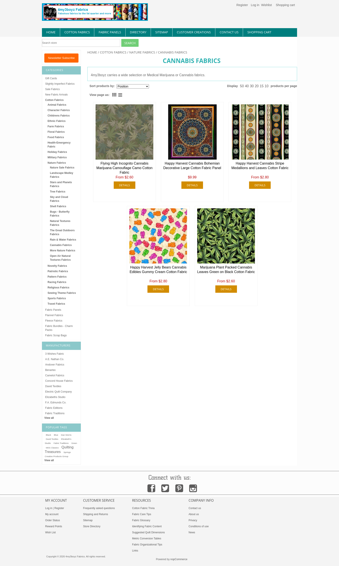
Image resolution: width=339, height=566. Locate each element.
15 (262, 86)
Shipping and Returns (95, 514)
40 (247, 86)
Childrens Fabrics (59, 115)
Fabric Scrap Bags (56, 335)
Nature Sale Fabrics (62, 167)
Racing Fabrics (57, 282)
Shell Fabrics (58, 206)
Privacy (193, 520)
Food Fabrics (56, 137)
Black (48, 435)
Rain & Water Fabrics (63, 239)
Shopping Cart (259, 32)
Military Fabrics (57, 157)
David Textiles (53, 386)
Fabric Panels (53, 309)
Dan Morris (66, 435)
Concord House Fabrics (59, 380)
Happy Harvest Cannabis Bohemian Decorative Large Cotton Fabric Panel (192, 166)
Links (135, 550)
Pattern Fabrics (57, 276)
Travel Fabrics (56, 303)
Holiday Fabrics (57, 152)
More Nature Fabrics (62, 250)
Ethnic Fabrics (57, 121)
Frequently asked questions (99, 508)
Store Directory (91, 526)
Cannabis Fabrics (61, 245)
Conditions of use (199, 526)
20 (257, 86)
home (51, 32)
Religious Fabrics (58, 287)
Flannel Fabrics (54, 315)
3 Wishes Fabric (54, 353)
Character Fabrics (59, 110)
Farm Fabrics (56, 126)
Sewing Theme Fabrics (62, 292)
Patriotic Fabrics (58, 271)
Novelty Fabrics (57, 265)
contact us (229, 32)
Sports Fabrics (57, 298)
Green (74, 443)
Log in (255, 5)
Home (92, 52)
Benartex (50, 370)
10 (267, 86)
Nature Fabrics (142, 52)
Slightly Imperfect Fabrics (60, 83)
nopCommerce (178, 559)
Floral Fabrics (56, 131)
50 (242, 86)
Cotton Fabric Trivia (143, 508)
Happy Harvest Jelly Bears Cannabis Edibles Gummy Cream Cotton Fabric (158, 269)
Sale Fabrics (52, 89)
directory (138, 32)
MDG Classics (52, 448)
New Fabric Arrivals (56, 94)
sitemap (161, 32)
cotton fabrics (77, 32)
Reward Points (53, 526)
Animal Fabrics (57, 104)
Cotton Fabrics (113, 52)
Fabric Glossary (141, 520)
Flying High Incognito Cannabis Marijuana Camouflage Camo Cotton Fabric (124, 168)
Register (242, 5)
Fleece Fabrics (53, 320)
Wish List (50, 532)
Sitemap (88, 520)
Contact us (195, 508)
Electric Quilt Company (58, 391)
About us (194, 514)
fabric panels (110, 32)
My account (51, 514)
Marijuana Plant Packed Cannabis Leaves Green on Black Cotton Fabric (226, 269)
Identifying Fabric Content (147, 526)
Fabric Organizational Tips (147, 544)
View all (49, 417)
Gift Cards (51, 78)
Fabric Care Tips (141, 514)
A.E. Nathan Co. (54, 359)
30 (252, 86)
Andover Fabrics (54, 364)
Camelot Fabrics (54, 375)
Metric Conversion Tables (146, 538)
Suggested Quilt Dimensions (148, 532)
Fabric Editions (53, 407)
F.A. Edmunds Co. (55, 402)
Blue (56, 435)
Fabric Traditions (54, 413)
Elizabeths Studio (55, 397)
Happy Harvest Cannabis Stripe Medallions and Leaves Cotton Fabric (259, 166)
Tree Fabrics (57, 191)
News (192, 532)
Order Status (52, 520)
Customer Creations (194, 32)
